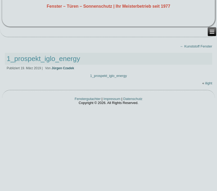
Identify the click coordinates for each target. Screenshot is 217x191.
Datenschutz (132, 99)
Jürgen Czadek (62, 68)
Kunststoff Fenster (196, 46)
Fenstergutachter (88, 99)
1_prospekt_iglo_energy (43, 59)
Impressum (111, 99)
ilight (208, 83)
